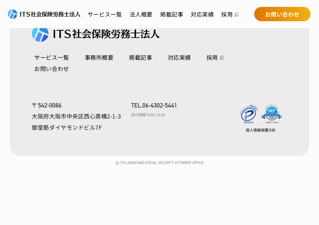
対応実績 (202, 14)
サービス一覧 (105, 14)
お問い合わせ (282, 14)
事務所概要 (99, 57)
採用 (229, 14)
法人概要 (141, 14)
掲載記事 (171, 14)
